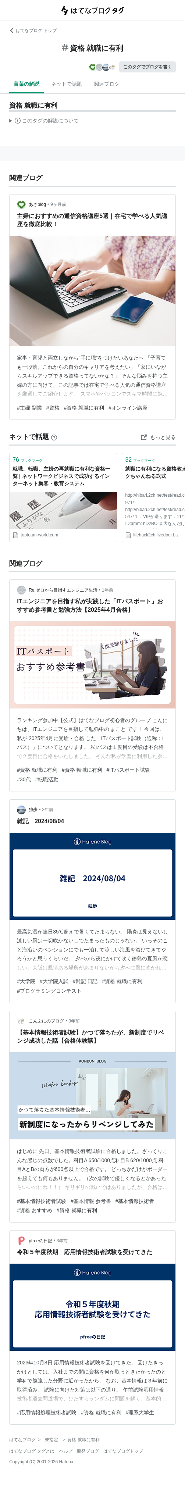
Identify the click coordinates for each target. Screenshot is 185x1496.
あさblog (37, 204)
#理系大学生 (140, 1412)
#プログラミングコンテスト (49, 991)
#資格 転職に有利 (82, 770)
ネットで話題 (66, 84)
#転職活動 (47, 779)
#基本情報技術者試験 (41, 1201)
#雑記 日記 (85, 981)
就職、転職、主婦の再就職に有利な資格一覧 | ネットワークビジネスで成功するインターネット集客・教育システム (61, 476)
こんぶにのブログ (46, 1021)
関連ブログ (107, 84)
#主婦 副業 (29, 408)
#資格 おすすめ (34, 1210)
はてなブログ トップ (33, 30)
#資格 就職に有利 (84, 408)
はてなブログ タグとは (31, 1451)
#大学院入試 (54, 981)
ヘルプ (65, 1451)
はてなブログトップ (123, 1451)
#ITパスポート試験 (128, 770)
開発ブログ (88, 1451)
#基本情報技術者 (134, 1201)
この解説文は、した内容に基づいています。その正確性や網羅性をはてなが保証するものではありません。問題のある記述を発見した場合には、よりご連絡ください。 (44, 122)
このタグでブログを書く (147, 66)
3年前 (74, 1021)
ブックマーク (28, 460)
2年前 (47, 809)
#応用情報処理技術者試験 (47, 1412)
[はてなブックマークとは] (54, 436)
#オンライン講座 (127, 408)
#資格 (53, 408)
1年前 (107, 590)
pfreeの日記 (40, 1240)
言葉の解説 (26, 84)
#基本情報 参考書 (91, 1201)
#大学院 (26, 981)
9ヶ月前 (58, 204)
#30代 (24, 779)
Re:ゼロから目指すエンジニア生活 (63, 590)
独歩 (33, 809)
